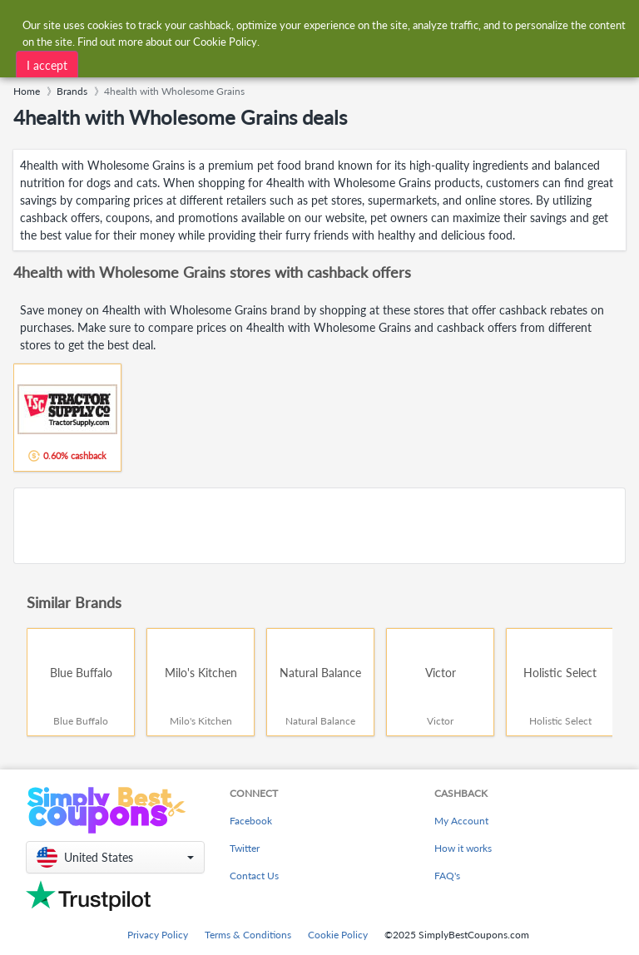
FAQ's (447, 875)
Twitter (245, 848)
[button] (115, 857)
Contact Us (254, 875)
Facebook (251, 820)
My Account (461, 820)
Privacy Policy (157, 934)
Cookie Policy (338, 934)
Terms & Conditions (248, 934)
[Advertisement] (319, 525)
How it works (463, 848)
